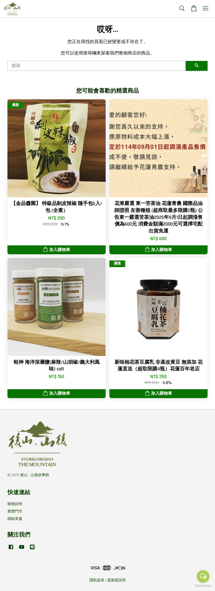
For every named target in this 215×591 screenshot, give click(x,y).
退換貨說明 (116, 580)
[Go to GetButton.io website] (203, 586)
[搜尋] (96, 66)
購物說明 (14, 504)
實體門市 (14, 511)
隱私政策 (97, 580)
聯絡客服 (14, 518)
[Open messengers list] (203, 576)
